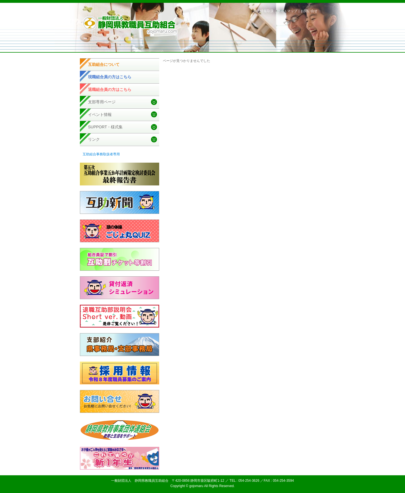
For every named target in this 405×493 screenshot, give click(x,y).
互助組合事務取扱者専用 (101, 154)
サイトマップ (287, 11)
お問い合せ (309, 11)
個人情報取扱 (263, 11)
